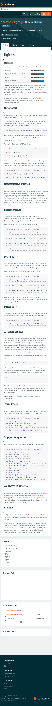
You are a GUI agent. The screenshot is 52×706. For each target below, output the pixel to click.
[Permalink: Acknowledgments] (3, 491)
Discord (7, 666)
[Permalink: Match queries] (3, 261)
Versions (23, 45)
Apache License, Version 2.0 (32, 515)
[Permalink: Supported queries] (3, 442)
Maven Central (23, 115)
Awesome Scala (35, 14)
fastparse (44, 493)
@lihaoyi (33, 493)
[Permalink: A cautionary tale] (3, 336)
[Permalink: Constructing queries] (3, 189)
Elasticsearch (38, 89)
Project (5, 45)
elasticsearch (9, 34)
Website (38, 22)
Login (46, 14)
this (13, 396)
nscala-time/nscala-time (14, 614)
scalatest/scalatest (13, 622)
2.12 (19, 38)
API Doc (25, 14)
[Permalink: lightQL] (3, 60)
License (6, 688)
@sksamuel (40, 498)
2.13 (14, 38)
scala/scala (10, 618)
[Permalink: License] (3, 512)
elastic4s (23, 87)
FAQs (5, 684)
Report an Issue (8, 676)
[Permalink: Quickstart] (3, 113)
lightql (18, 22)
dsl (2, 34)
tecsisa (6, 22)
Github (7, 664)
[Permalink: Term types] (3, 409)
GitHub (6, 26)
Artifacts (14, 45)
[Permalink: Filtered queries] (3, 214)
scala (15, 34)
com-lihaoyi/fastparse (14, 610)
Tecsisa (38, 98)
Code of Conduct (9, 686)
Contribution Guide (9, 674)
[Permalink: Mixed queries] (3, 311)
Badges (31, 45)
